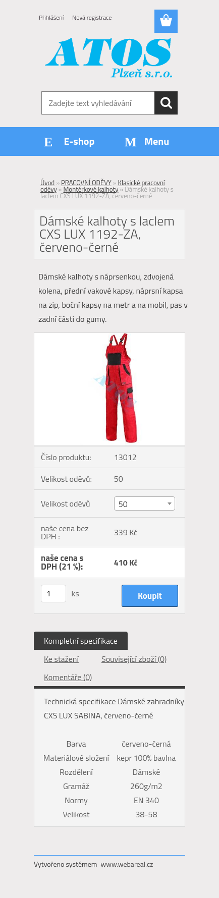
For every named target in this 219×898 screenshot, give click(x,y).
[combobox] (144, 503)
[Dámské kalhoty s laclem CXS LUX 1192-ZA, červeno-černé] (109, 337)
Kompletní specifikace (81, 641)
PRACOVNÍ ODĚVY (86, 183)
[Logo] (109, 59)
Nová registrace (92, 17)
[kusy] (53, 593)
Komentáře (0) (68, 677)
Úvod (47, 183)
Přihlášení (51, 17)
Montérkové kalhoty (91, 189)
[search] (166, 103)
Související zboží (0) (134, 659)
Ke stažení (61, 659)
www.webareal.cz (127, 864)
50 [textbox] (123, 504)
